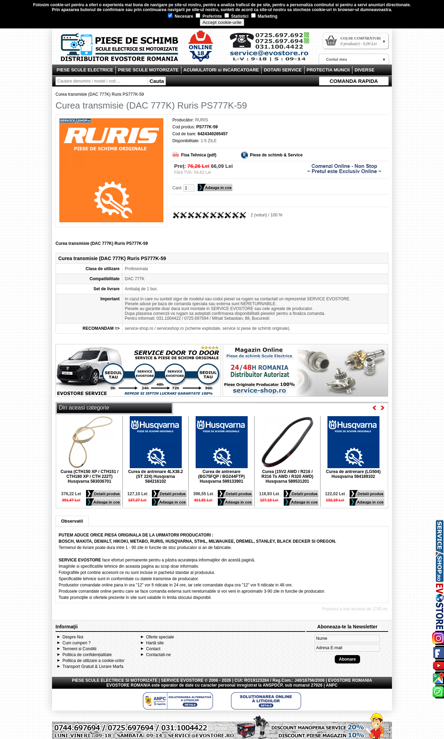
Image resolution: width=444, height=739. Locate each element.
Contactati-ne (158, 654)
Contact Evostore (272, 49)
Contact (153, 648)
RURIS (201, 120)
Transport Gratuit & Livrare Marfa (92, 666)
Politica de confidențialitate (87, 654)
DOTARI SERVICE (282, 69)
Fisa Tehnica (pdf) (198, 155)
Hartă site (155, 643)
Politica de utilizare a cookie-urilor (93, 660)
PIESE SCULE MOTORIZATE (148, 69)
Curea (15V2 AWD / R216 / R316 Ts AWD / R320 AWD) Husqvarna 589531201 (288, 476)
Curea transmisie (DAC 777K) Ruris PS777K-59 (100, 94)
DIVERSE (364, 69)
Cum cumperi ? (76, 643)
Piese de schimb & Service (276, 155)
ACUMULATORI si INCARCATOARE (221, 69)
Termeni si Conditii (79, 648)
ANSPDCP (272, 685)
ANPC (332, 685)
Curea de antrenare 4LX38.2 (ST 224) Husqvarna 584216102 (155, 476)
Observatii (72, 521)
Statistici (236, 16)
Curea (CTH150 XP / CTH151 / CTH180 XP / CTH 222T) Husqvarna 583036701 (90, 476)
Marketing (264, 16)
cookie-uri (60, 4)
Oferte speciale (160, 637)
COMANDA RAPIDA (354, 81)
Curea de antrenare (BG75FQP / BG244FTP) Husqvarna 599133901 (221, 476)
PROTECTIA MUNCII (328, 69)
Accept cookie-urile (222, 22)
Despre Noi (72, 637)
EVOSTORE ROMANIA (128, 685)
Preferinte (209, 16)
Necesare (180, 16)
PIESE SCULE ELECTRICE (85, 69)
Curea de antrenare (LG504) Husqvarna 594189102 (353, 474)
